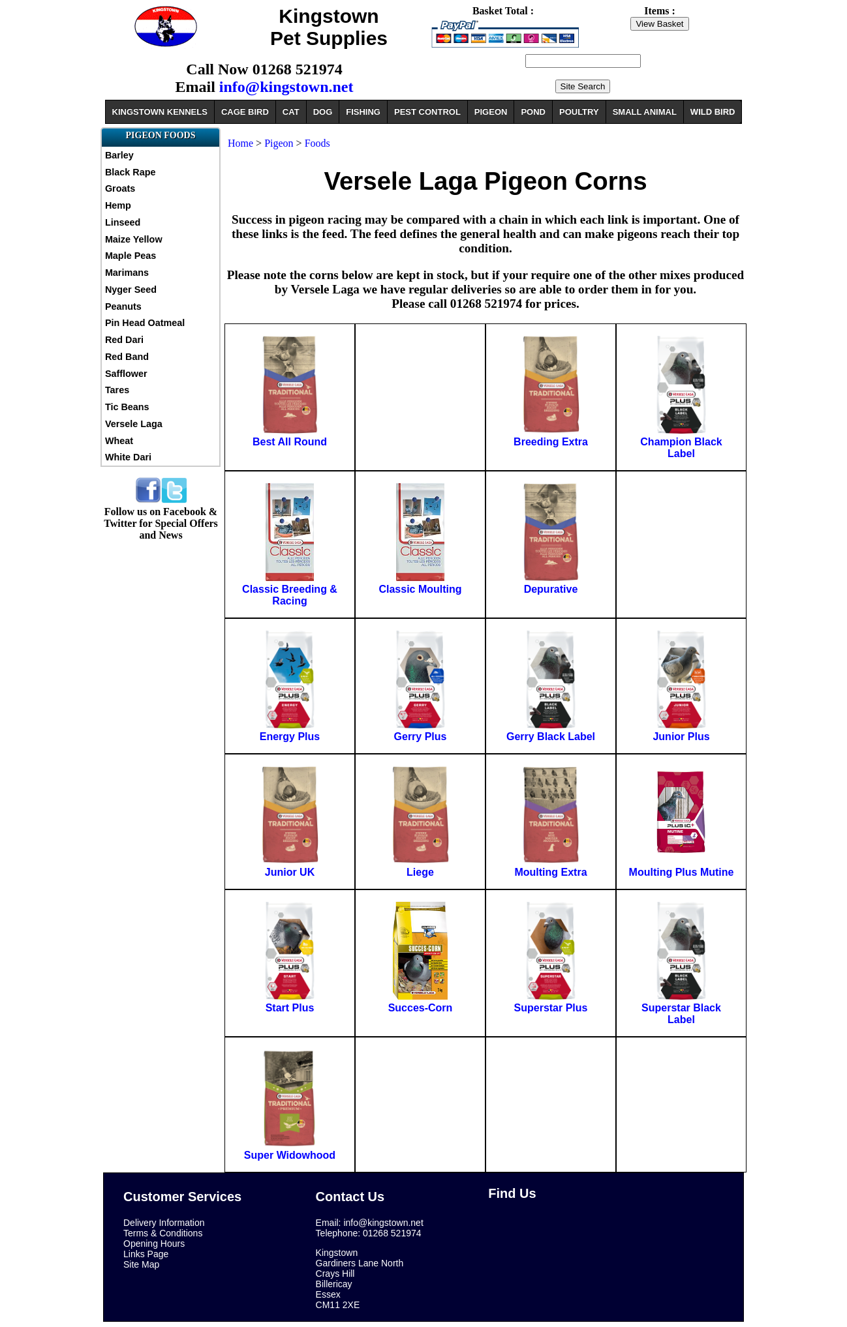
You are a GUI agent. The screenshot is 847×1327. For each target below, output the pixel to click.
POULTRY (579, 112)
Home (240, 143)
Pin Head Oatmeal (145, 323)
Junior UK (290, 872)
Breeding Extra (551, 441)
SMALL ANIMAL (645, 112)
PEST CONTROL (427, 112)
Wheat (119, 441)
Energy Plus (290, 736)
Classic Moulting (419, 589)
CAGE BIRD (245, 112)
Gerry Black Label (550, 736)
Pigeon (278, 143)
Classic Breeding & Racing (289, 595)
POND (533, 112)
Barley (119, 155)
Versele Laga (133, 424)
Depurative (551, 589)
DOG (323, 112)
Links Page (145, 1254)
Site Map (141, 1264)
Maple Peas (130, 255)
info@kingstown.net (286, 86)
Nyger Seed (131, 289)
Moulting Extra (550, 872)
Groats (120, 188)
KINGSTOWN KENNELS (160, 112)
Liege (420, 872)
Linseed (122, 222)
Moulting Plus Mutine (681, 872)
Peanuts (123, 306)
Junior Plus (681, 736)
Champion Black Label (681, 447)
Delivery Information (164, 1222)
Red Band (127, 356)
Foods (317, 143)
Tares (117, 390)
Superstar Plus (551, 1007)
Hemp (118, 205)
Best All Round (290, 441)
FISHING (363, 112)
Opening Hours (154, 1243)
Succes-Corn (420, 1007)
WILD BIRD (712, 112)
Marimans (127, 272)
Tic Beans (127, 407)
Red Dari (124, 340)
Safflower (126, 373)
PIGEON (491, 112)
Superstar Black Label (681, 1013)
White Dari (128, 457)
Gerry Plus (420, 736)
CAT (291, 112)
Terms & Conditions (162, 1233)
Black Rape (130, 172)
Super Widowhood (289, 1155)
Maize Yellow (133, 239)
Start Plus (290, 1007)
